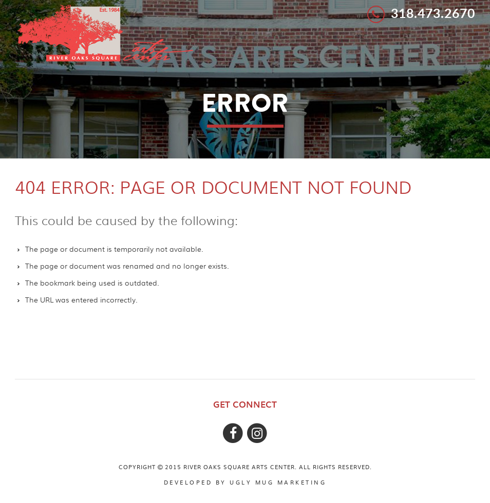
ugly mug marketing (278, 482)
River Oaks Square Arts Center (105, 32)
